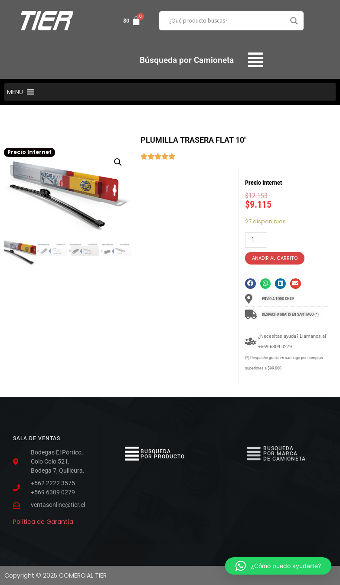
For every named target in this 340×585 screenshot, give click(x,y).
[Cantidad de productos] (256, 240)
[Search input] (227, 21)
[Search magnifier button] (294, 21)
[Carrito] (132, 21)
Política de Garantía (43, 521)
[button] (255, 60)
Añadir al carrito (275, 258)
